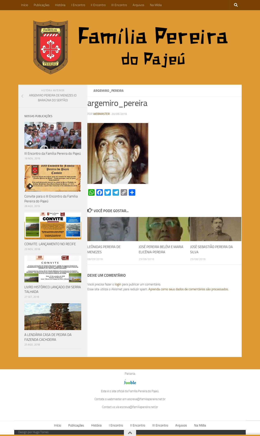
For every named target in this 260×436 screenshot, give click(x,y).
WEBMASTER (101, 114)
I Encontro (78, 5)
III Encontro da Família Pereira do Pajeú (52, 153)
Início (24, 5)
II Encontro (98, 5)
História (60, 5)
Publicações (41, 5)
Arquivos (138, 5)
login (118, 284)
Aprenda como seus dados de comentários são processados (188, 289)
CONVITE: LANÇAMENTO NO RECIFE (50, 244)
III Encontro (119, 5)
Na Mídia (156, 5)
